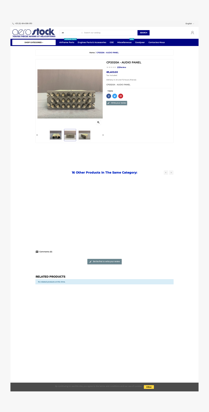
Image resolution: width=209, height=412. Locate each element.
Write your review (116, 103)
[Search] (110, 33)
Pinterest (120, 96)
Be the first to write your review (104, 261)
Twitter (114, 96)
